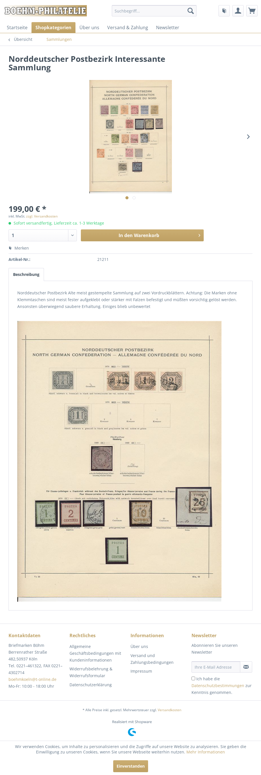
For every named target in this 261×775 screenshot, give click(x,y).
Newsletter (167, 27)
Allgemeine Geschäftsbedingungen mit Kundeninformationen (95, 653)
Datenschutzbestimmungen (217, 685)
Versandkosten (169, 710)
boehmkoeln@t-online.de (32, 679)
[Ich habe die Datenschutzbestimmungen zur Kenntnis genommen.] (193, 678)
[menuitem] (154, 10)
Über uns (89, 27)
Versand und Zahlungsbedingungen (152, 659)
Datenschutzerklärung (91, 684)
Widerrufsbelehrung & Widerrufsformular (91, 672)
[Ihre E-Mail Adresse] (215, 667)
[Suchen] (191, 10)
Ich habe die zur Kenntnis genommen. (221, 685)
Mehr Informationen (205, 752)
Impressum (141, 671)
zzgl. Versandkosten (42, 216)
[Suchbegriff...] (154, 10)
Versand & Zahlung (127, 27)
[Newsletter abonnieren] (246, 667)
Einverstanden (131, 766)
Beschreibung (26, 274)
